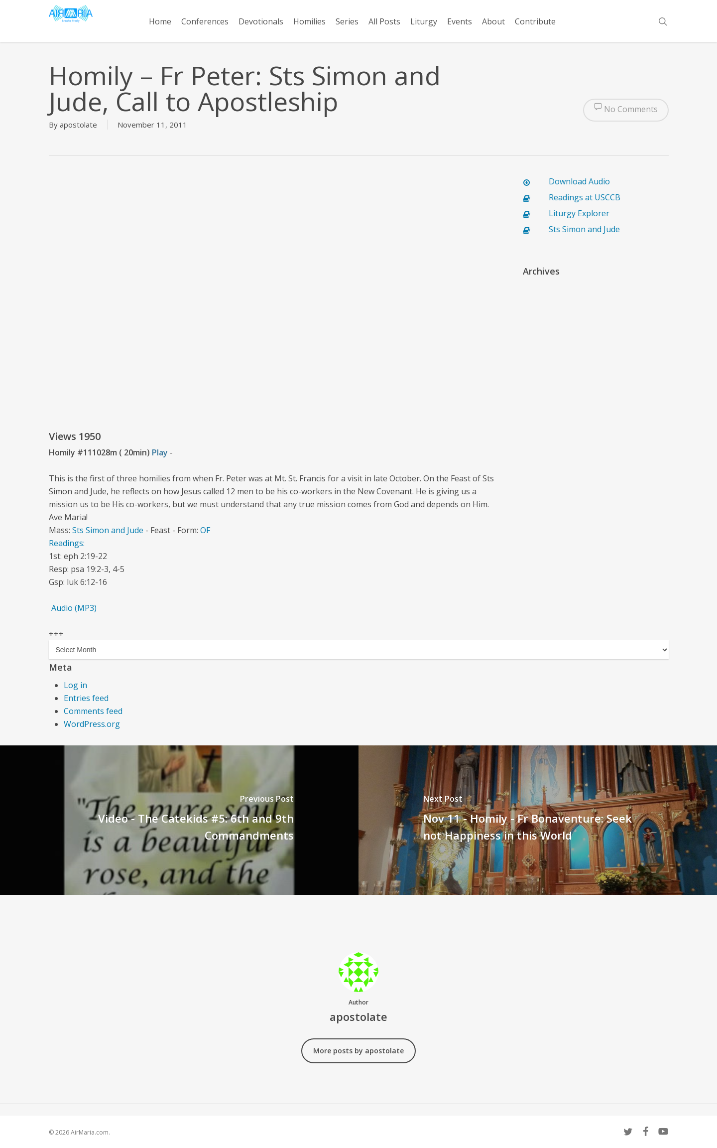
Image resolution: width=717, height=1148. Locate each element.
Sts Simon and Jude (107, 530)
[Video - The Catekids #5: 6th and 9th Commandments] (179, 820)
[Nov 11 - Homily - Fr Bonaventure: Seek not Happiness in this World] (537, 820)
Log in (75, 685)
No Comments (626, 110)
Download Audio (579, 181)
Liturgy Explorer (579, 213)
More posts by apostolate (358, 1050)
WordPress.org (92, 723)
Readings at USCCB (584, 197)
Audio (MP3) (74, 607)
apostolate (78, 125)
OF (205, 530)
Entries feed (86, 698)
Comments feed (93, 711)
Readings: (67, 543)
